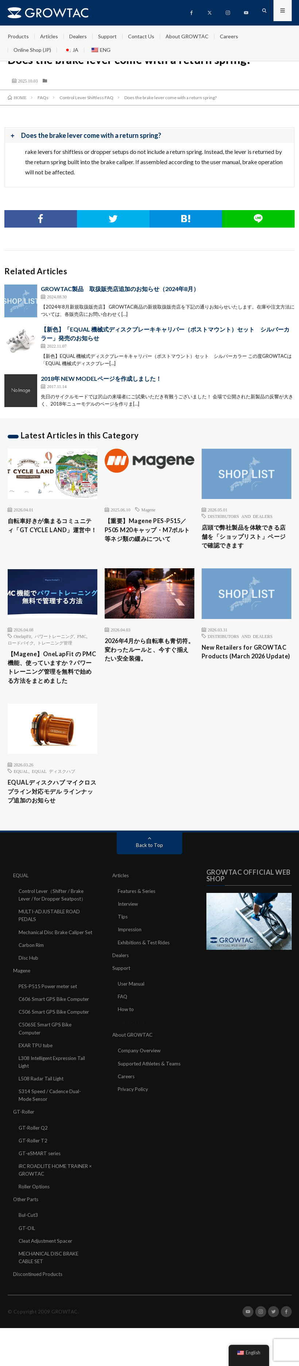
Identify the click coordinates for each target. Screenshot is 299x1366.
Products (18, 36)
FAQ (123, 1014)
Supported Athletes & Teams (151, 1081)
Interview (129, 922)
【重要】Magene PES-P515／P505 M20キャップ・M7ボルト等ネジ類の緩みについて (149, 531)
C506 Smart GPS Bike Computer (55, 1037)
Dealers (78, 36)
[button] (149, 136)
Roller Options (35, 1211)
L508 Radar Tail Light (42, 1104)
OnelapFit (22, 638)
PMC (81, 638)
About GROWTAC (187, 36)
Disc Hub (29, 983)
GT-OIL (27, 1253)
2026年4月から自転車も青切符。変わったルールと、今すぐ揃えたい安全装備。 (149, 658)
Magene (148, 509)
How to (126, 1027)
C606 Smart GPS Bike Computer (55, 1025)
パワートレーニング (54, 638)
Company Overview (140, 1068)
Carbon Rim (32, 971)
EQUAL (21, 787)
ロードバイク (21, 645)
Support (107, 36)
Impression (130, 948)
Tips (123, 935)
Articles (49, 36)
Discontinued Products (39, 1299)
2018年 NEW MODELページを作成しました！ (101, 378)
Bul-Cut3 (29, 1240)
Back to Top (149, 863)
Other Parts (27, 1224)
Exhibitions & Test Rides (146, 960)
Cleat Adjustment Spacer (47, 1265)
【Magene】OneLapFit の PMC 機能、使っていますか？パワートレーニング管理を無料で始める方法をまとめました (52, 676)
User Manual (132, 1002)
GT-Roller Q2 (34, 1153)
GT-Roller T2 (33, 1165)
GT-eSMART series (41, 1178)
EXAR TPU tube (37, 1071)
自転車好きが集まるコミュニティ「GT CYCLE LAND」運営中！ (52, 531)
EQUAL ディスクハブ (53, 787)
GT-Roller (24, 1137)
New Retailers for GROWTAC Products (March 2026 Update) (235, 660)
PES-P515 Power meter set (50, 1012)
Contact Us (141, 36)
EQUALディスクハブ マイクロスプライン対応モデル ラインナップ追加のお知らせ (52, 809)
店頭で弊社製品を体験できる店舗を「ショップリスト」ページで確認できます (246, 538)
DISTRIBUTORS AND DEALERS (240, 516)
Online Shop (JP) (32, 50)
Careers (229, 36)
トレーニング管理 (54, 645)
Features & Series (138, 909)
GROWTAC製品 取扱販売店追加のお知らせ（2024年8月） (120, 288)
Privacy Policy (133, 1107)
